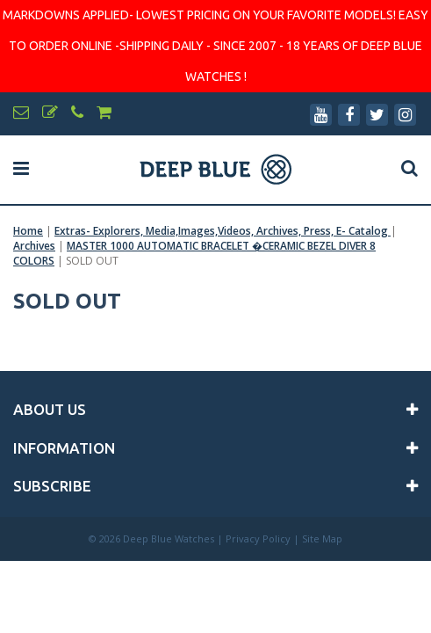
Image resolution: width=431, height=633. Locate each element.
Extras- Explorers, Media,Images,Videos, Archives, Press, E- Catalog (222, 230)
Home (28, 230)
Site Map (322, 538)
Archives (34, 245)
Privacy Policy (258, 538)
